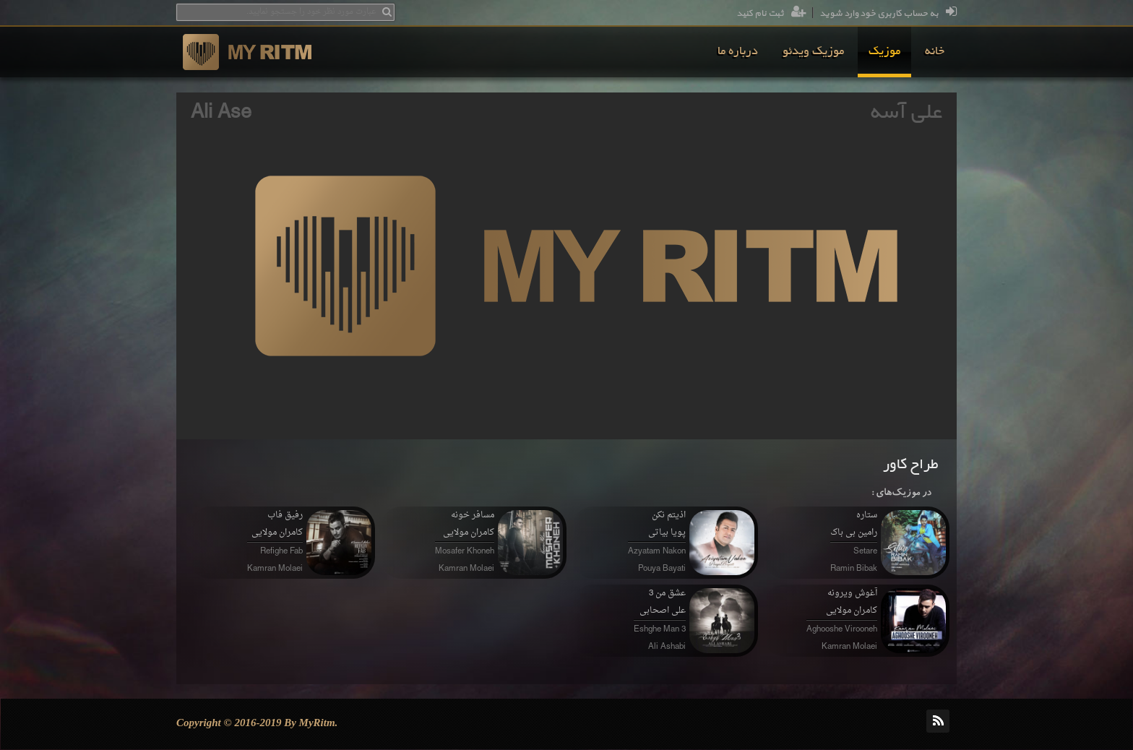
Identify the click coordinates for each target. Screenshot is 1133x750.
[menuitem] (934, 52)
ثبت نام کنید (771, 14)
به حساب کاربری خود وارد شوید (888, 14)
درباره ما (738, 52)
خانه (934, 52)
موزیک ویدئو (813, 52)
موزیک (884, 52)
